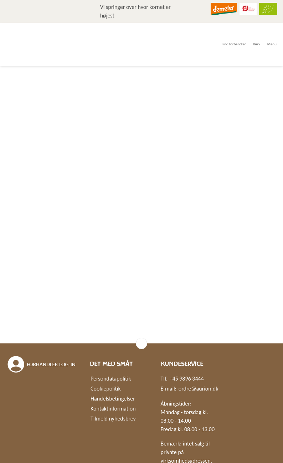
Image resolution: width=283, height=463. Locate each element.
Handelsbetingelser (113, 398)
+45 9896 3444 (186, 378)
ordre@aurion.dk (198, 388)
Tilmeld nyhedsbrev (113, 418)
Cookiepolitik (106, 388)
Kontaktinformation (113, 408)
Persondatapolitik (111, 378)
